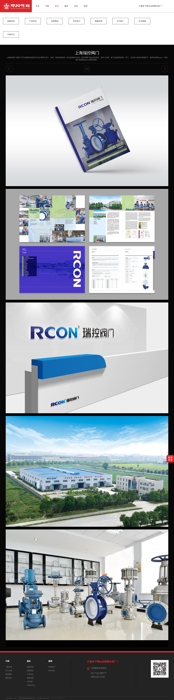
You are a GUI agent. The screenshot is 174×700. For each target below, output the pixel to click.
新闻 (50, 661)
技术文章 (51, 671)
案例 (57, 6)
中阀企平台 (31, 685)
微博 (171, 3)
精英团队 (8, 674)
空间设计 (76, 21)
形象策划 (11, 21)
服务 (66, 6)
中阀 (47, 6)
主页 (37, 6)
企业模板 (142, 21)
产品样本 (33, 21)
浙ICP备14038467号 (58, 698)
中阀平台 (11, 34)
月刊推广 (120, 21)
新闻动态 (51, 667)
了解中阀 (8, 667)
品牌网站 (55, 21)
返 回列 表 (170, 458)
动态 (76, 6)
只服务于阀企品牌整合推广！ (151, 6)
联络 (86, 6)
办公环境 (8, 671)
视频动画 (98, 21)
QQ (171, 9)
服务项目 (8, 678)
